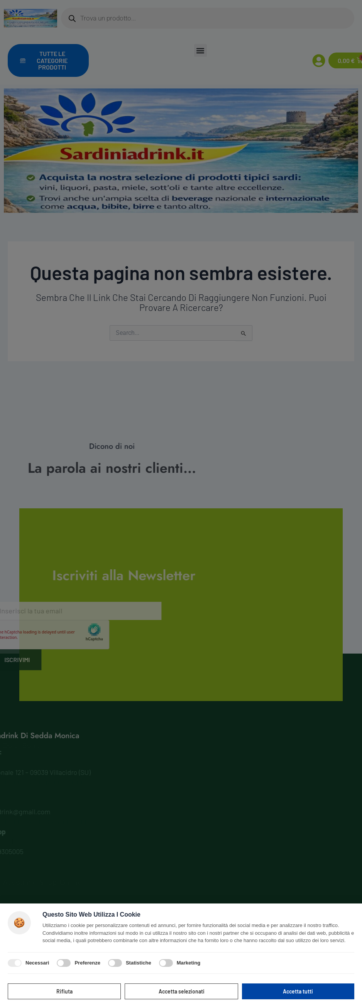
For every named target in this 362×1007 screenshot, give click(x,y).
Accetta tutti (298, 991)
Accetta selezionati (182, 991)
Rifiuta (64, 991)
